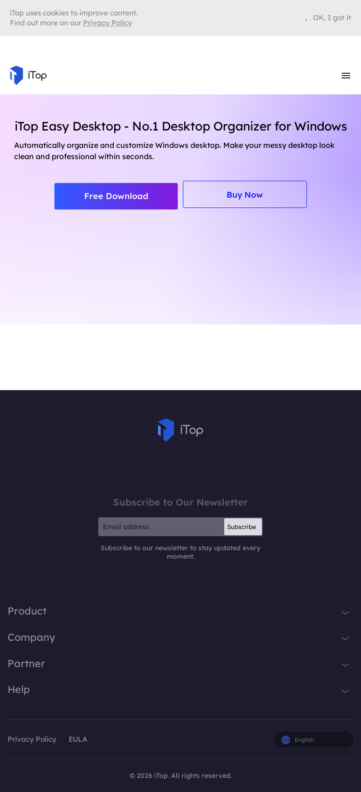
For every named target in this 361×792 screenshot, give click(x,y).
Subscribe (241, 527)
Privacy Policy (32, 739)
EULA (78, 739)
